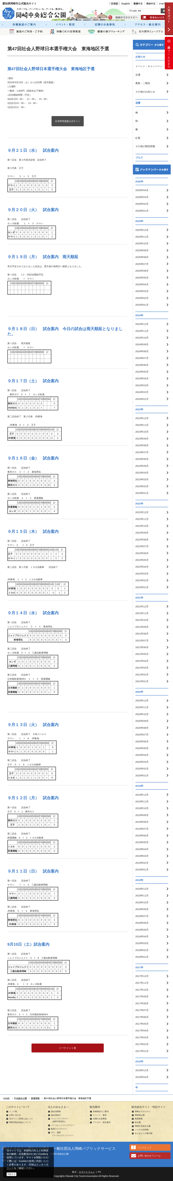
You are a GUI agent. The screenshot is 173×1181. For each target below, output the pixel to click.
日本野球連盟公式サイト (67, 121)
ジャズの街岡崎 (142, 1130)
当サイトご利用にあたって (21, 1119)
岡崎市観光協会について (20, 1122)
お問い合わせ (15, 1115)
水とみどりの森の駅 (143, 1133)
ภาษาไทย (164, 3)
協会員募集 (56, 1111)
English (125, 3)
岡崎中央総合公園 (143, 1126)
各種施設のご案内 (101, 1111)
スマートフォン (87, 1172)
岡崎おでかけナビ (143, 1111)
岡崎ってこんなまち (169, 53)
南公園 (138, 1122)
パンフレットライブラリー (63, 1125)
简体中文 (150, 3)
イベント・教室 (100, 1115)
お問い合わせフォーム (149, 1155)
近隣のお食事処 (100, 1119)
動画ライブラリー (59, 1129)
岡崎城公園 (140, 1115)
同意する (11, 1174)
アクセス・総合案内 (102, 1122)
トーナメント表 (67, 1048)
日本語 (114, 3)
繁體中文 (138, 3)
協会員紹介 (56, 1115)
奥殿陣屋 (139, 1119)
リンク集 (13, 1111)
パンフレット (144, 1147)
